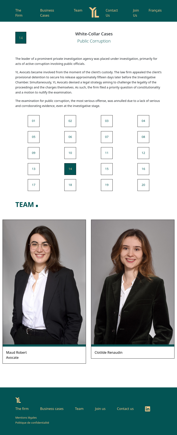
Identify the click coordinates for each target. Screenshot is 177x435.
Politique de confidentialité (32, 422)
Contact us (125, 408)
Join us (100, 408)
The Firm (18, 13)
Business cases (52, 408)
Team (78, 10)
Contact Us (112, 13)
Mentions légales (26, 417)
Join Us (136, 13)
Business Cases (47, 13)
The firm (22, 408)
